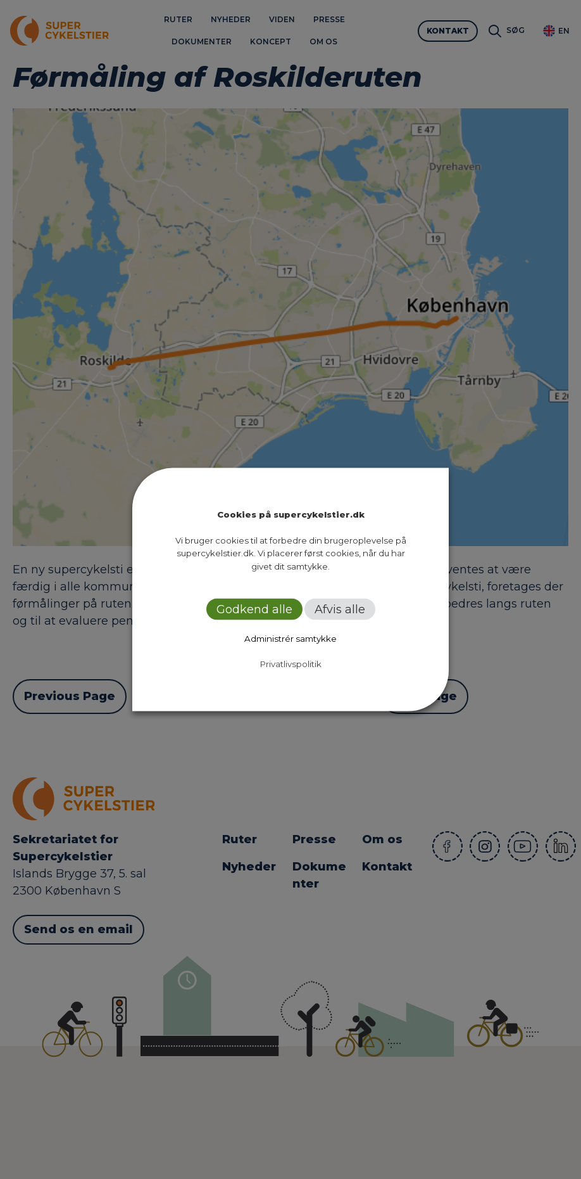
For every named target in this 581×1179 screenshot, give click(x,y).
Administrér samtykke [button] (290, 639)
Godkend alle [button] (254, 609)
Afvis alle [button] (340, 609)
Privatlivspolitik (291, 664)
